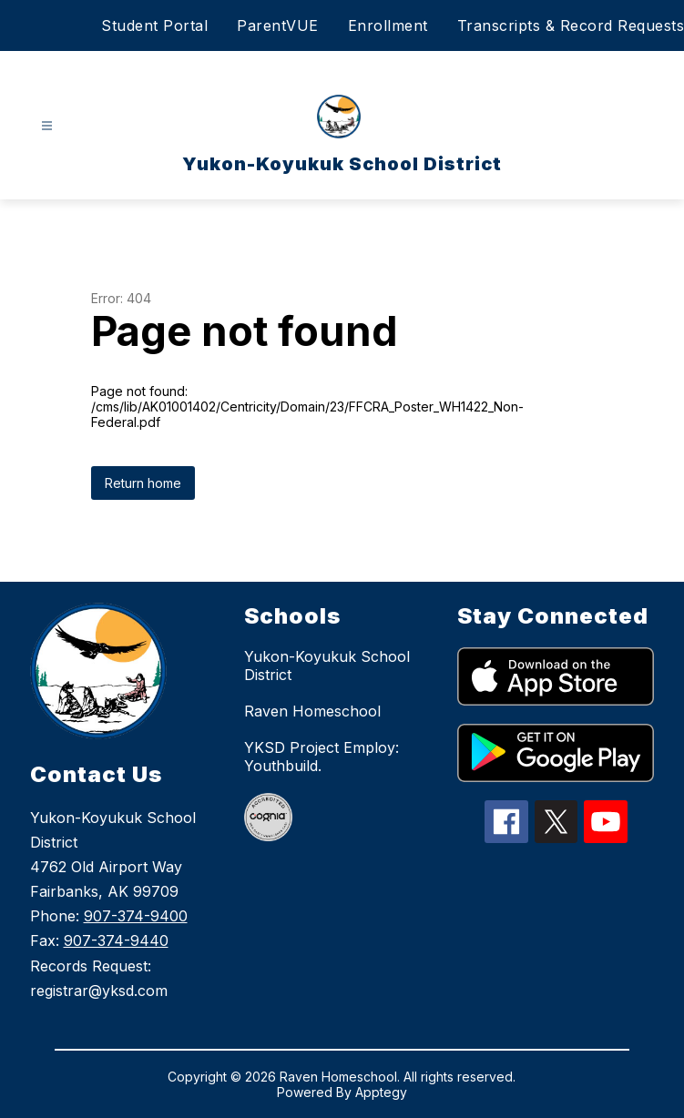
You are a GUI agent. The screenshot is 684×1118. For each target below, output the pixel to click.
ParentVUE (278, 25)
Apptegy (381, 1092)
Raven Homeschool (312, 711)
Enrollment (388, 25)
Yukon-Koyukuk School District (327, 665)
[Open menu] (46, 126)
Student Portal (154, 25)
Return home (143, 483)
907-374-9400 (136, 916)
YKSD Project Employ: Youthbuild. (321, 756)
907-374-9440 (116, 940)
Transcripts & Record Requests (571, 25)
